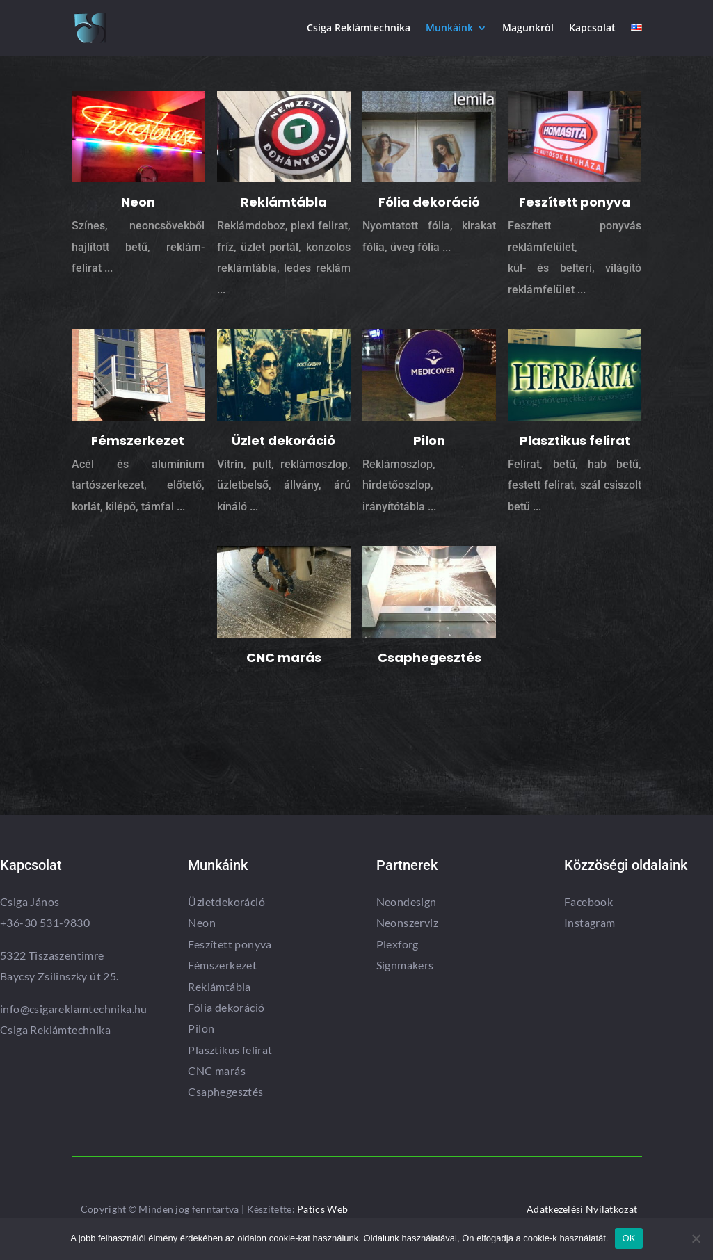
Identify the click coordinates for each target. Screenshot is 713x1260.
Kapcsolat (592, 28)
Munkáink (449, 28)
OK (628, 1238)
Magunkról (528, 28)
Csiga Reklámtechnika (358, 28)
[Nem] (696, 1238)
